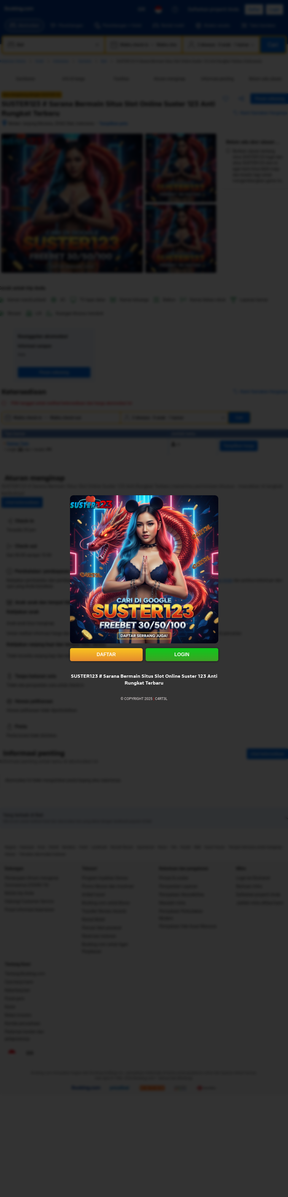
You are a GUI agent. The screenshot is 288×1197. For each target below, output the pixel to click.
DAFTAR (106, 654)
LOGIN (182, 654)
